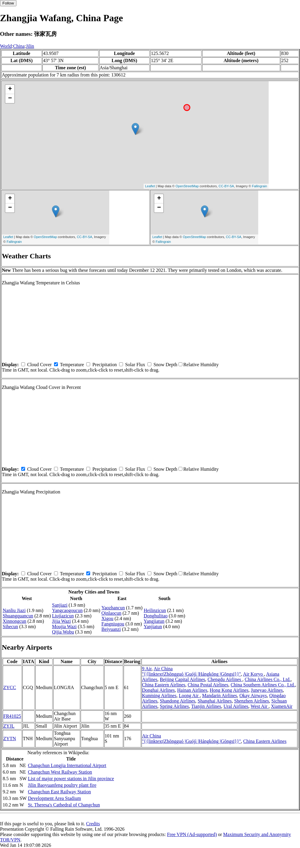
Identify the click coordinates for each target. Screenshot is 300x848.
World (6, 46)
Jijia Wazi (61, 621)
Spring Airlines (174, 706)
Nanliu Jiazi (14, 610)
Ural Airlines (236, 706)
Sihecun (10, 626)
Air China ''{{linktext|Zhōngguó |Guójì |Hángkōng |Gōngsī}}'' (191, 671)
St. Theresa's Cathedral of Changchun (64, 804)
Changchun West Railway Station (60, 772)
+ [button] (10, 89)
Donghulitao (155, 615)
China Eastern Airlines (163, 684)
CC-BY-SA (226, 186)
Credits (93, 823)
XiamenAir (282, 706)
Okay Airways (253, 695)
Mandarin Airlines (219, 695)
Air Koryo (253, 674)
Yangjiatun (154, 621)
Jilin (30, 46)
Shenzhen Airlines (251, 700)
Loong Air (189, 695)
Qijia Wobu (63, 631)
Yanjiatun (153, 626)
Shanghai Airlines (215, 700)
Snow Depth (165, 364)
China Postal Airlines (208, 684)
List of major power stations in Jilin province (71, 778)
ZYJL (8, 726)
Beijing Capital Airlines (182, 679)
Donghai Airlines (158, 690)
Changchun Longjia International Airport (67, 765)
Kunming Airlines (159, 695)
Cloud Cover (39, 364)
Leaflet (150, 186)
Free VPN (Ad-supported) (192, 834)
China (18, 46)
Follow (8, 3)
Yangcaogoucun (67, 610)
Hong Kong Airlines (229, 690)
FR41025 (12, 716)
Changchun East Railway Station (59, 791)
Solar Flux (135, 364)
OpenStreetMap (187, 186)
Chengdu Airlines (224, 679)
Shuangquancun (18, 615)
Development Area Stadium (54, 798)
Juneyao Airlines (267, 690)
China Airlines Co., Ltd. (268, 679)
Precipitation (104, 364)
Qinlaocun (111, 613)
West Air (260, 706)
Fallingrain (259, 186)
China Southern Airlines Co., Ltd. (263, 684)
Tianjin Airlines (206, 706)
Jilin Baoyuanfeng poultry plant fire (62, 785)
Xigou (107, 618)
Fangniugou (112, 623)
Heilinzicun (155, 610)
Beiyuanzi (111, 629)
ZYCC (9, 687)
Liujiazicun (63, 615)
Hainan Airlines (192, 690)
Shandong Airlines (177, 700)
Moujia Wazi (64, 626)
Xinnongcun (14, 621)
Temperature (72, 364)
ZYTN (9, 738)
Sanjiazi (59, 605)
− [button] (10, 98)
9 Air (147, 668)
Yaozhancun (113, 607)
